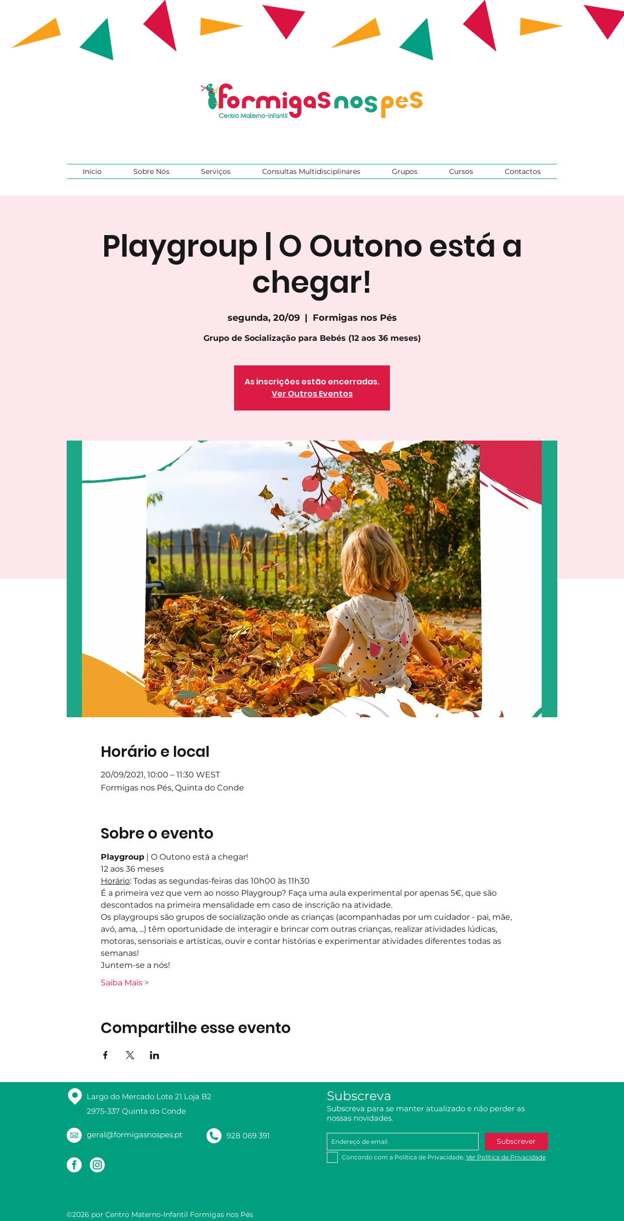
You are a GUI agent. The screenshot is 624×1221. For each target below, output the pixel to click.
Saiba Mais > (125, 982)
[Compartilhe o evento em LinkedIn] (154, 1055)
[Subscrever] (516, 1141)
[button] (151, 171)
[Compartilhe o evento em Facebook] (105, 1055)
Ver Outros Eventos (312, 393)
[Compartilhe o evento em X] (130, 1055)
